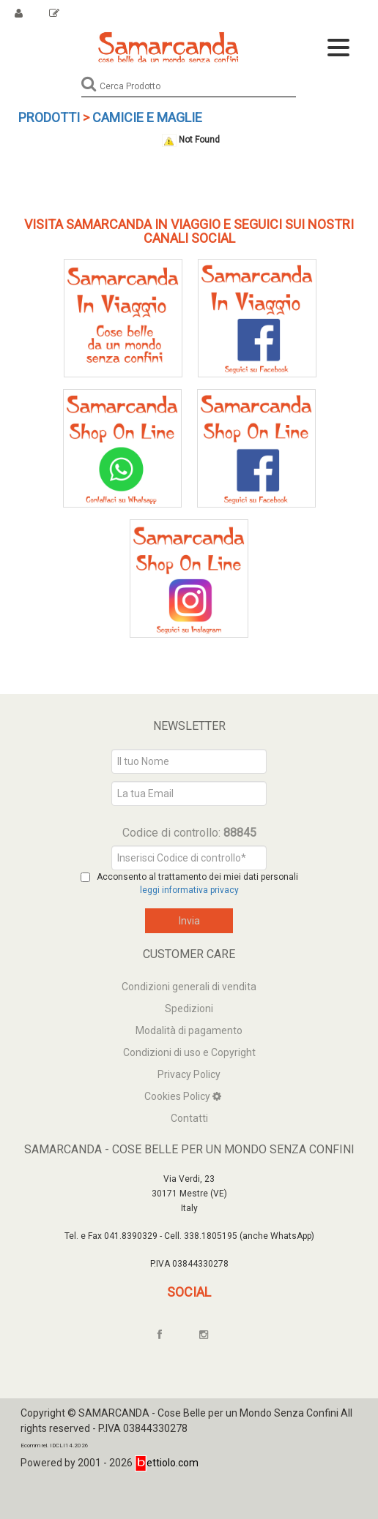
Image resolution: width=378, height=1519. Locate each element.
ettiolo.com (167, 1463)
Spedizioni (189, 1008)
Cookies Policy (178, 1096)
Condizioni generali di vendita (189, 986)
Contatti (189, 1118)
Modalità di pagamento (189, 1030)
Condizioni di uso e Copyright (189, 1052)
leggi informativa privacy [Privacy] (189, 890)
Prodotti (49, 117)
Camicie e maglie (147, 117)
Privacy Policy (189, 1074)
